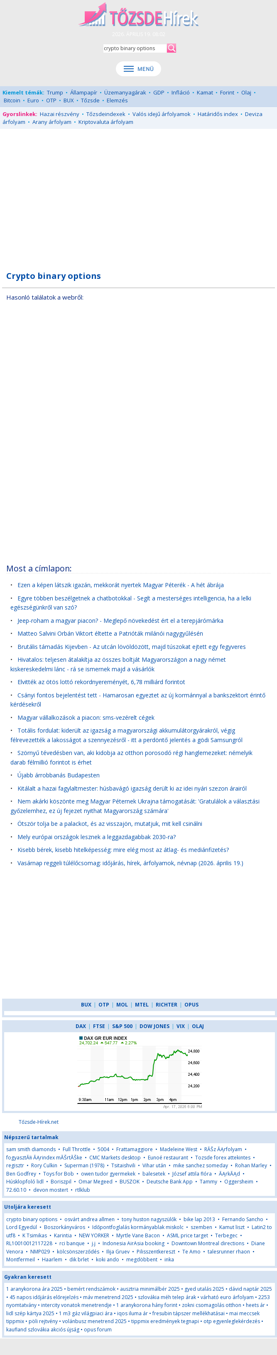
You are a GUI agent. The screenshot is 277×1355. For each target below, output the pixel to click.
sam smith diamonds (31, 1149)
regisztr (15, 1165)
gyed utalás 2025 (204, 1288)
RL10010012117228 (29, 1243)
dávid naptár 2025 (250, 1288)
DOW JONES (154, 1026)
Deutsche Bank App (170, 1181)
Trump (55, 92)
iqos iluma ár (132, 1313)
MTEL (142, 1004)
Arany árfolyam (51, 122)
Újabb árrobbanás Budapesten (58, 775)
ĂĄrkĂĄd (229, 1173)
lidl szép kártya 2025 (30, 1313)
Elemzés (117, 100)
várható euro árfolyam (227, 1297)
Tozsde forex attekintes (222, 1157)
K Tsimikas (34, 1235)
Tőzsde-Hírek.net (39, 1121)
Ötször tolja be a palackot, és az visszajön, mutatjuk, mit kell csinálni (109, 824)
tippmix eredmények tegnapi (165, 1321)
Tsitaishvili (123, 1165)
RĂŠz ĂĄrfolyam (223, 1149)
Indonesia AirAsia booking (133, 1243)
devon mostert (50, 1189)
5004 (103, 1149)
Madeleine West (178, 1149)
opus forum (98, 1329)
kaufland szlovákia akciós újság (42, 1329)
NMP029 (40, 1251)
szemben (201, 1227)
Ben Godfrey (21, 1173)
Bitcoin (12, 100)
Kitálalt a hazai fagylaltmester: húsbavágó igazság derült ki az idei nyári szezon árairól (132, 788)
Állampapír (83, 92)
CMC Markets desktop (115, 1157)
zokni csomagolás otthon (211, 1305)
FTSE (99, 1026)
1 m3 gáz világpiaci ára (86, 1313)
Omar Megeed (95, 1181)
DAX (81, 1026)
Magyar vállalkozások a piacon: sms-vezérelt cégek (85, 717)
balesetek (153, 1173)
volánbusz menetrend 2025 (94, 1321)
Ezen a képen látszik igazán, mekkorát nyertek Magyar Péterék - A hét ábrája (120, 585)
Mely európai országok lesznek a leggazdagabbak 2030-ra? (96, 837)
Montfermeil (20, 1259)
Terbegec (226, 1235)
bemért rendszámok (91, 1288)
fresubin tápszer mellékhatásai (188, 1313)
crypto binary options (31, 1219)
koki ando (107, 1259)
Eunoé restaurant (168, 1157)
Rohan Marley (251, 1165)
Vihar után (154, 1165)
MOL (122, 1004)
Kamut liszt (232, 1227)
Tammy (208, 1181)
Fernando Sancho (242, 1219)
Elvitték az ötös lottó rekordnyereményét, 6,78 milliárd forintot (101, 682)
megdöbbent (141, 1259)
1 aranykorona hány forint (146, 1305)
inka (169, 1259)
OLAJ (198, 1026)
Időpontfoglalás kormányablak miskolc (138, 1227)
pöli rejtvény (43, 1321)
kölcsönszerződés (78, 1251)
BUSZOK (130, 1181)
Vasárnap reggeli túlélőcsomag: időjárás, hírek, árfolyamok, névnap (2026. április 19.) (130, 863)
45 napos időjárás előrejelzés (44, 1297)
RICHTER (166, 1004)
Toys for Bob (58, 1173)
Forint (227, 92)
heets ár (255, 1305)
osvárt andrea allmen (89, 1219)
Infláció (181, 92)
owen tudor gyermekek (108, 1173)
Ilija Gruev (118, 1251)
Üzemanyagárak (125, 92)
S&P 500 (122, 1026)
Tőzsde (90, 100)
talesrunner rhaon (229, 1251)
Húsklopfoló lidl (25, 1181)
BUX (69, 100)
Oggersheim (238, 1181)
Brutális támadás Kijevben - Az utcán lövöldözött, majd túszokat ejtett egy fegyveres (131, 647)
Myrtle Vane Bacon (138, 1235)
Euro (33, 100)
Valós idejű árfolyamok (161, 114)
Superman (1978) (84, 1165)
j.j (94, 1243)
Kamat (205, 92)
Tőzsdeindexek (105, 114)
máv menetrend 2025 (108, 1297)
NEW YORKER (94, 1235)
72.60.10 (16, 1189)
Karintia (63, 1235)
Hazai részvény (59, 114)
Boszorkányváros (64, 1227)
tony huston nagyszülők (149, 1219)
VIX (180, 1026)
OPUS (191, 1004)
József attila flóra (192, 1173)
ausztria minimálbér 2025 (150, 1288)
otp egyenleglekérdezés (231, 1321)
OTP (51, 100)
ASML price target (187, 1235)
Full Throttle (77, 1149)
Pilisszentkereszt (156, 1251)
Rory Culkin (44, 1165)
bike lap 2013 (199, 1219)
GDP (158, 92)
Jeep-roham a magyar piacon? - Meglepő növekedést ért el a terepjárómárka (120, 620)
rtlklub (82, 1189)
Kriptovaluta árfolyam (105, 122)
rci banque (72, 1243)
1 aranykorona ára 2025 (34, 1288)
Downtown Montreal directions (208, 1243)
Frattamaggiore (134, 1149)
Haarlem (52, 1259)
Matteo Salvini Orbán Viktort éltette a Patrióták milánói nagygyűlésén (110, 633)
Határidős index (218, 114)
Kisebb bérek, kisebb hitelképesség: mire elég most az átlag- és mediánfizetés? (123, 850)
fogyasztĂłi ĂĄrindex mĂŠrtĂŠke (44, 1157)
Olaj (246, 92)
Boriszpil (61, 1181)
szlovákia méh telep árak (167, 1297)
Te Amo (191, 1251)
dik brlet (79, 1259)
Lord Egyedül (21, 1227)
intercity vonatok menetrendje (76, 1305)
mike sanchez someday (200, 1165)
